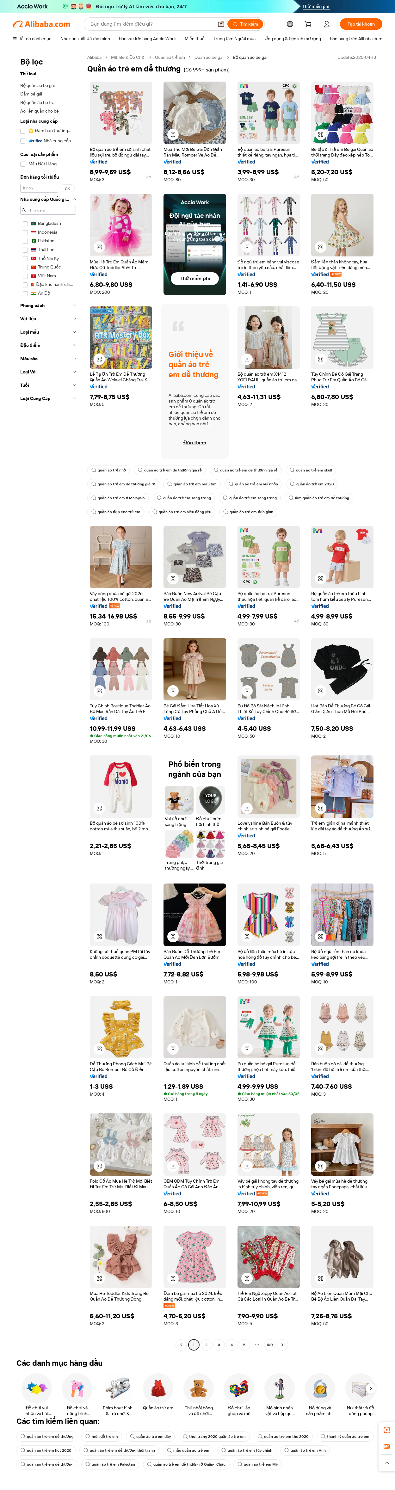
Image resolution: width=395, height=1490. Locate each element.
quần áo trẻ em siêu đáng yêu (182, 511)
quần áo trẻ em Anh (305, 1450)
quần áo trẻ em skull (311, 470)
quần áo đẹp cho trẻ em (115, 511)
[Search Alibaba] (151, 24)
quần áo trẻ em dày (150, 1436)
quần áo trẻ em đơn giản (248, 511)
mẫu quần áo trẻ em (188, 1450)
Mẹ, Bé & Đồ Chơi (128, 57)
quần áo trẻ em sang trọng (184, 498)
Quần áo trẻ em (170, 57)
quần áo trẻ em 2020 (312, 484)
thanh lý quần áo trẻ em (345, 1436)
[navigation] (48, 702)
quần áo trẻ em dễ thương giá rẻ (170, 470)
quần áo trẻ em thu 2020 (283, 1436)
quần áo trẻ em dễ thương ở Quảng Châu (186, 1464)
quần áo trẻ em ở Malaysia (118, 498)
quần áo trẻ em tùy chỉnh (246, 1450)
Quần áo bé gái (208, 57)
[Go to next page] (282, 1345)
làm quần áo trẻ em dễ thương (319, 498)
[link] (387, 1430)
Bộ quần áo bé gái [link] (250, 57)
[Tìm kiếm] (245, 24)
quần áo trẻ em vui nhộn (253, 484)
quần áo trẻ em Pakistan (110, 1464)
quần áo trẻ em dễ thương (47, 1436)
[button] (221, 24)
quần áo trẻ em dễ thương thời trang (119, 1450)
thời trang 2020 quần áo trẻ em (214, 1436)
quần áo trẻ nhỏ (108, 470)
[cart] (309, 25)
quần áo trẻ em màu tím (192, 484)
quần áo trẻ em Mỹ (257, 1464)
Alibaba (94, 57)
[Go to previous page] (181, 1345)
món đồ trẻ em (101, 1436)
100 (269, 1345)
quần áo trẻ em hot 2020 (46, 1450)
